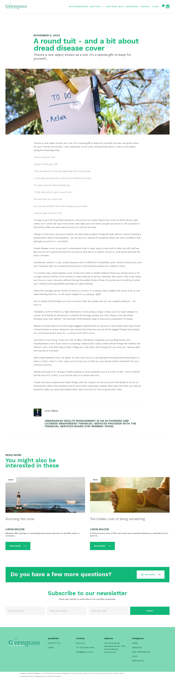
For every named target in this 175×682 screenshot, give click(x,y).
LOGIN (155, 6)
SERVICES (137, 647)
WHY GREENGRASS (78, 6)
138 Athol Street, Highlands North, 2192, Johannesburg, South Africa (115, 647)
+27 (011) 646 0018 (85, 647)
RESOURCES (132, 6)
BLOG (121, 6)
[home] (16, 6)
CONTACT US (54, 643)
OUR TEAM (111, 6)
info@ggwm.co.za (84, 652)
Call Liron (80, 643)
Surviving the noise (19, 519)
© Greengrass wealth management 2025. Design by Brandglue (40, 676)
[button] (98, 6)
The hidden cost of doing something (117, 519)
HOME (135, 643)
